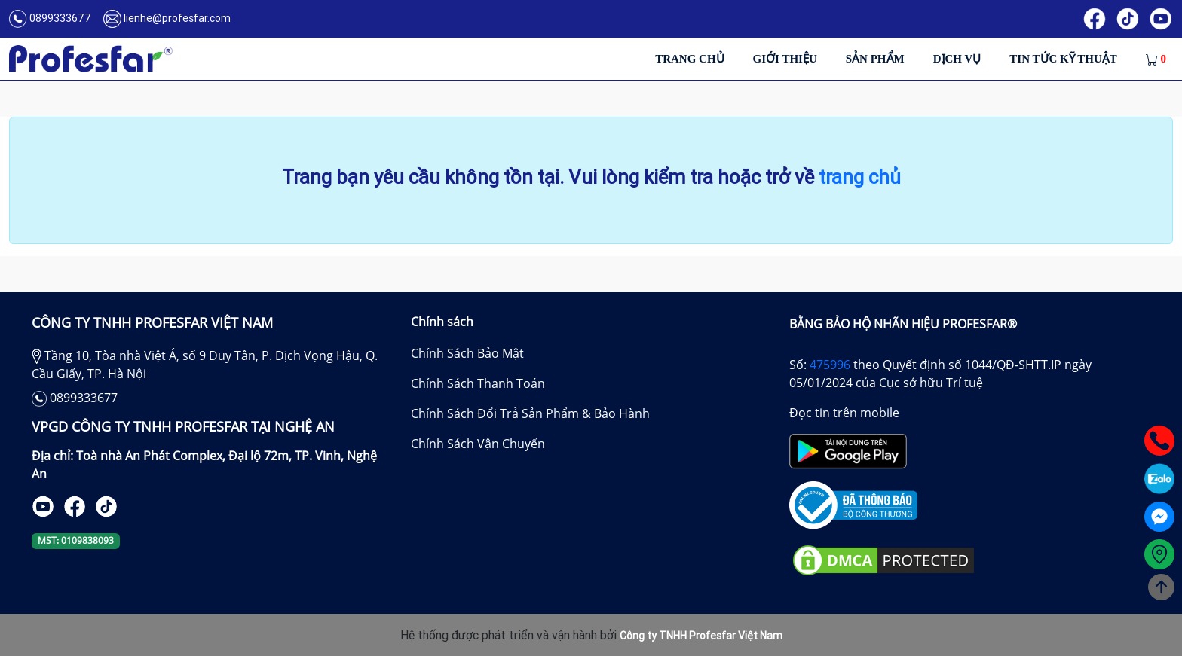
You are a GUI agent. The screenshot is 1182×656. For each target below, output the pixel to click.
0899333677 (60, 18)
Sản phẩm (875, 59)
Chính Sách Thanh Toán (478, 383)
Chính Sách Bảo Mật (467, 353)
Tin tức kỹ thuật (1062, 59)
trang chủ (860, 177)
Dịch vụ (957, 59)
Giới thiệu (785, 59)
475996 (830, 364)
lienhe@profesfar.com (177, 18)
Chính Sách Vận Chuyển (478, 443)
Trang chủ (689, 59)
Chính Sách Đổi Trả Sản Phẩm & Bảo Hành (530, 413)
